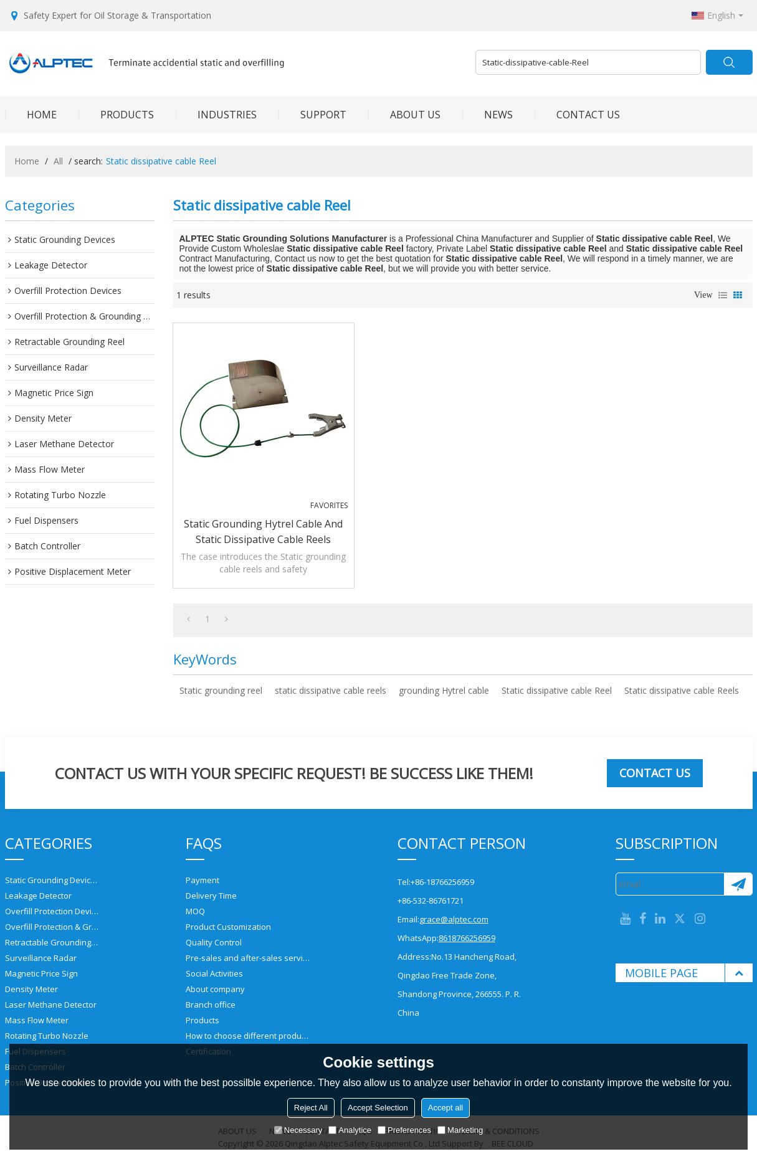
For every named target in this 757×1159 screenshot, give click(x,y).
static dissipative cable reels (330, 690)
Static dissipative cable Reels (681, 690)
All (58, 161)
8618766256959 (467, 938)
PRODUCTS (116, 114)
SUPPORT (312, 114)
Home (26, 161)
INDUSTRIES (216, 114)
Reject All (311, 1107)
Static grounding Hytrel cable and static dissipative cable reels (263, 531)
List (722, 295)
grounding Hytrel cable (444, 690)
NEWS (487, 114)
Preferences (404, 1130)
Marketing (460, 1130)
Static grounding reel (220, 690)
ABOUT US (404, 114)
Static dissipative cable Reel (557, 690)
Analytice (349, 1130)
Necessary (298, 1130)
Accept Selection (378, 1107)
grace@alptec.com (453, 919)
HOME (31, 114)
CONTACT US (577, 114)
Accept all (445, 1107)
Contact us (654, 772)
